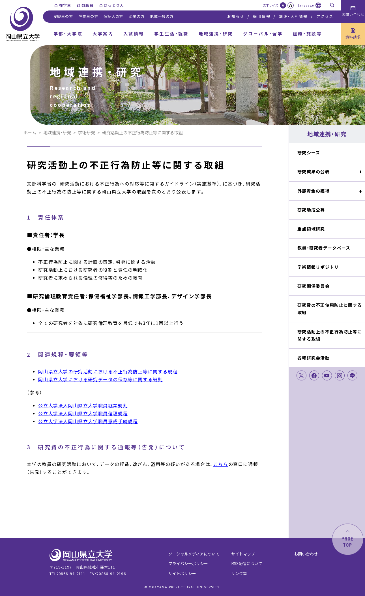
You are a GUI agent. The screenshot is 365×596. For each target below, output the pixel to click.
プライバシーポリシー (188, 563)
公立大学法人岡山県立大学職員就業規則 (83, 405)
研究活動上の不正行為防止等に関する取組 (329, 335)
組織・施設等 (307, 34)
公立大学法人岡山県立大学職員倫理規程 (83, 413)
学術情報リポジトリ (318, 267)
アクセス (324, 16)
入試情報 (133, 34)
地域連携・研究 (216, 34)
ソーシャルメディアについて (194, 554)
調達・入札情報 (293, 16)
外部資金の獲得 (313, 191)
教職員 (87, 5)
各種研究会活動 (313, 358)
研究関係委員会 (313, 286)
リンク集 (239, 573)
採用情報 (261, 16)
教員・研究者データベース (323, 248)
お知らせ (235, 16)
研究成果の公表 (313, 171)
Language (306, 5)
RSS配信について (246, 563)
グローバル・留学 (263, 34)
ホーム (29, 132)
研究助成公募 (311, 210)
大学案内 (103, 34)
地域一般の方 (161, 16)
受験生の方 (63, 16)
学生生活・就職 (171, 34)
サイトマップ (243, 554)
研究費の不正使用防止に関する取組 (329, 308)
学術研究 (86, 132)
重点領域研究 (311, 229)
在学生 (65, 5)
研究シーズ (308, 153)
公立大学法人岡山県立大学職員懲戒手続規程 (88, 421)
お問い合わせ (306, 554)
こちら (220, 464)
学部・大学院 (68, 34)
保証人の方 (113, 16)
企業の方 (136, 16)
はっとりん (114, 5)
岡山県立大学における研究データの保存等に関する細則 (100, 379)
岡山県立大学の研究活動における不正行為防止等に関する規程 (108, 371)
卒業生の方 (88, 16)
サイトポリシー (182, 573)
